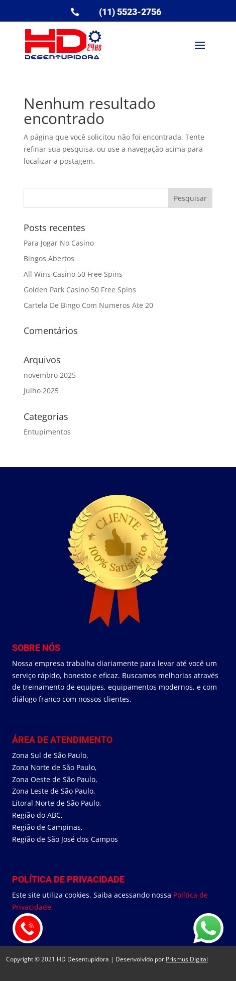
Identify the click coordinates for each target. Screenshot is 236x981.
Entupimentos (47, 432)
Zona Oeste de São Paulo (53, 779)
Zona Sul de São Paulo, (50, 755)
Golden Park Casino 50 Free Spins (80, 289)
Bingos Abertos (49, 258)
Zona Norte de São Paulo (53, 767)
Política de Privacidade (68, 879)
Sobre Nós (36, 647)
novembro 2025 (50, 375)
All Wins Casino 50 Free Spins (73, 274)
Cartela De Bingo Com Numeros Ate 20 (88, 305)
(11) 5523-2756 (130, 12)
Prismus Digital (187, 959)
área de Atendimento (62, 739)
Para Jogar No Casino (59, 243)
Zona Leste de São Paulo (52, 791)
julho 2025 (41, 390)
